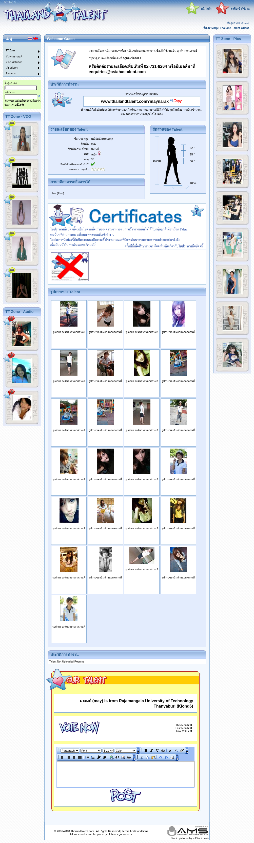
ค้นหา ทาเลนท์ (14, 56)
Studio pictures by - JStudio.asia (190, 838)
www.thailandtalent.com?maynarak (135, 101)
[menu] (19, 59)
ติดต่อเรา (11, 73)
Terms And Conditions (135, 831)
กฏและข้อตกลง (132, 57)
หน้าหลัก (206, 8)
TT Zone (10, 50)
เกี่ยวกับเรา (12, 67)
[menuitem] (19, 46)
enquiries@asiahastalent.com (117, 72)
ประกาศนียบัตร (14, 62)
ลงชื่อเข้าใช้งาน (240, 8)
